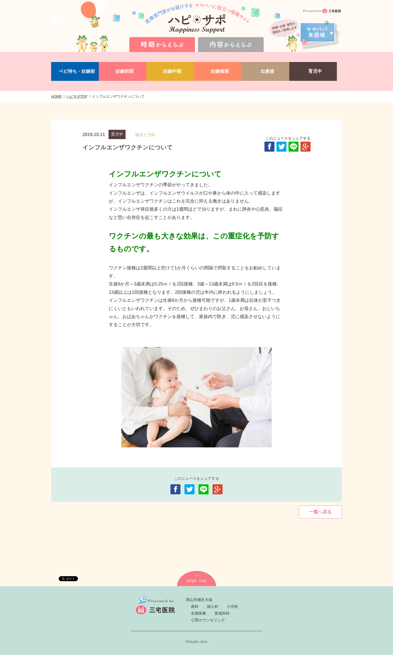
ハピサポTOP (76, 96)
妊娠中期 (172, 71)
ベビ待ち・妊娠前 (77, 71)
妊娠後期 (220, 71)
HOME (56, 96)
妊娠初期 (125, 71)
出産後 (267, 71)
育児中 (315, 71)
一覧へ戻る (320, 511)
